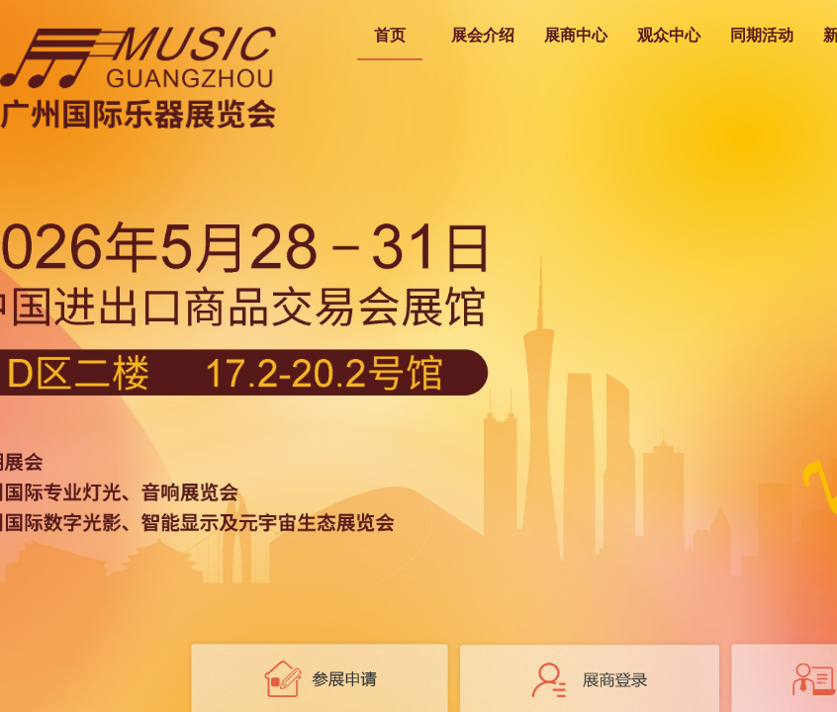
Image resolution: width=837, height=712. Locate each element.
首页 (390, 35)
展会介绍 (482, 35)
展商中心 (575, 35)
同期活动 (761, 35)
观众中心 (668, 35)
